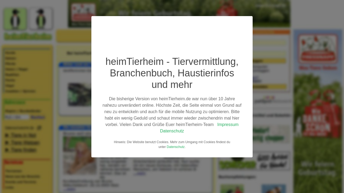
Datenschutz (172, 131)
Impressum (228, 124)
